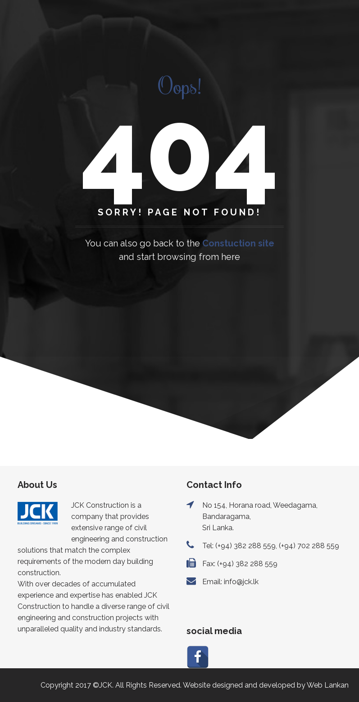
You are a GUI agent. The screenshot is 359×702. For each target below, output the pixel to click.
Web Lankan (328, 685)
